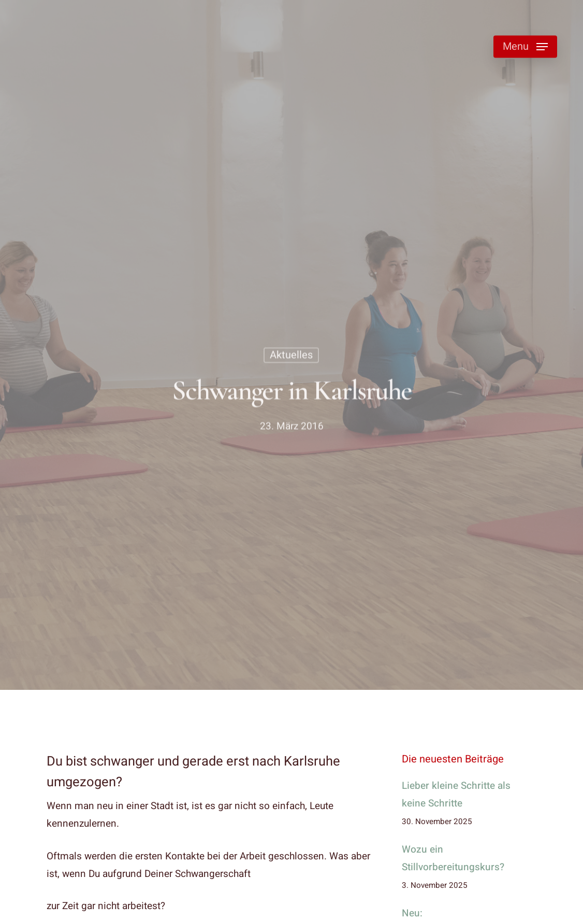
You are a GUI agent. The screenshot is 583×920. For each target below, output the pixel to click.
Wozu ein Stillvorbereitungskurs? (453, 858)
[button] (525, 46)
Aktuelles (291, 356)
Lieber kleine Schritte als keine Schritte (456, 795)
